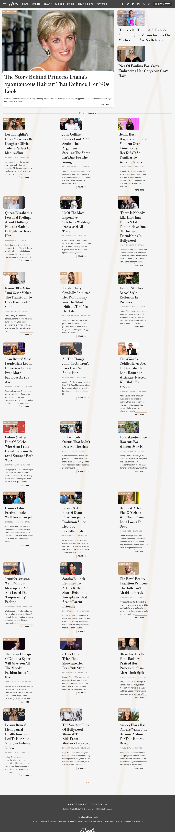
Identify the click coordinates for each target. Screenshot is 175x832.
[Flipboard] (133, 5)
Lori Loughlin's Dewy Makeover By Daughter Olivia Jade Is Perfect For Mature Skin (29, 164)
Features (102, 4)
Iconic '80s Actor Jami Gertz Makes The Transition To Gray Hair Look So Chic (28, 312)
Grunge (71, 812)
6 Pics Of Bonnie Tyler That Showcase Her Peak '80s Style (85, 669)
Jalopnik (43, 812)
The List (119, 812)
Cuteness (62, 812)
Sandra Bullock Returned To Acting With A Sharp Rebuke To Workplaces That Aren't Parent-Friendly (87, 600)
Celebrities (66, 706)
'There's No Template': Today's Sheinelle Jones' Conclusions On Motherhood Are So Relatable (144, 51)
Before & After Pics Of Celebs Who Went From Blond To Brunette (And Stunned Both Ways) (28, 457)
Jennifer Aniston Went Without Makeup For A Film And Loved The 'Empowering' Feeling (29, 598)
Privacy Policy (99, 795)
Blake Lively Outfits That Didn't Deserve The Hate (87, 452)
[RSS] (149, 5)
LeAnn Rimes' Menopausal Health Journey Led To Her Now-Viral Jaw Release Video (27, 741)
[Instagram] (138, 5)
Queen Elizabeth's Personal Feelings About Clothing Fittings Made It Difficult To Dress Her (26, 240)
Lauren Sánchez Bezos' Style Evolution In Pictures (142, 309)
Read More (105, 114)
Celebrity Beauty (9, 12)
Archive (82, 795)
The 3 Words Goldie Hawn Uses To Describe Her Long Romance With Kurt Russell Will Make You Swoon (144, 383)
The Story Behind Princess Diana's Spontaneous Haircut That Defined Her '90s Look (57, 84)
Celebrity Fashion (10, 202)
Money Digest (96, 812)
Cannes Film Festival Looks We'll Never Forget (26, 526)
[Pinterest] (127, 5)
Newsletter (162, 4)
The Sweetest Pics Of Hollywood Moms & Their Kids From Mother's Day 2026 (87, 741)
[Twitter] (143, 5)
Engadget (34, 812)
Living (70, 4)
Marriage (122, 129)
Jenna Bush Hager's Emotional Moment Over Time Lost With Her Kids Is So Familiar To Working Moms (143, 166)
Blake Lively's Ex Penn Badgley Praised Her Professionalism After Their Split (144, 672)
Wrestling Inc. (139, 812)
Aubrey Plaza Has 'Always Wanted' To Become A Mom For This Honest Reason (144, 741)
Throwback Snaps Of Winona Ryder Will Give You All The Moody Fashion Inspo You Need (29, 672)
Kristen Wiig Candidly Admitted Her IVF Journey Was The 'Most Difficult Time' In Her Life (87, 312)
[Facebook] (122, 5)
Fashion (59, 4)
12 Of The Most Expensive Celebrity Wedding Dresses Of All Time (85, 238)
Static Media (75, 799)
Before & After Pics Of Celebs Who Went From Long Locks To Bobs (144, 529)
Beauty (48, 4)
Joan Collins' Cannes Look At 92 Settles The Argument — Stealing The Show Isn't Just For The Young (87, 166)
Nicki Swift (108, 812)
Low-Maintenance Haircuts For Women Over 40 (144, 452)
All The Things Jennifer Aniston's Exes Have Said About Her (87, 381)
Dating (121, 346)
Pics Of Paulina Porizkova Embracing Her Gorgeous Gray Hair (145, 106)
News (25, 4)
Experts (35, 4)
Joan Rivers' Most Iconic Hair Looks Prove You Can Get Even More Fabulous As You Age (29, 381)
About (71, 795)
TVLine (53, 812)
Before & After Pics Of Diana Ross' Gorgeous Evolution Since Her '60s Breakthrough (87, 529)
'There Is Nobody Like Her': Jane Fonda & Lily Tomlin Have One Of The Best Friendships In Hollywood (144, 240)
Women (128, 812)
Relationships (85, 4)
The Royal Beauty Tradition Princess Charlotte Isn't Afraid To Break (143, 598)
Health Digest (82, 812)
